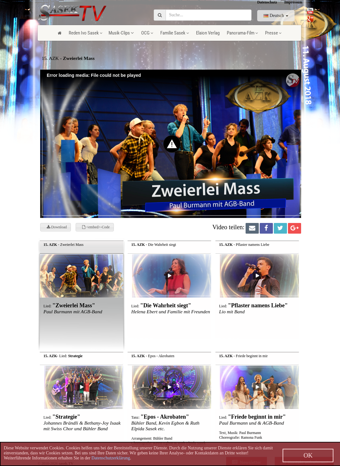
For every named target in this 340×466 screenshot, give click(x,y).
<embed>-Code (96, 227)
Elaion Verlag (208, 33)
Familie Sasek (174, 33)
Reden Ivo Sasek (85, 33)
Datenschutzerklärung (111, 458)
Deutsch (275, 15)
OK (308, 455)
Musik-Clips (121, 33)
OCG (147, 33)
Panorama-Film (242, 33)
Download (57, 227)
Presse (273, 33)
